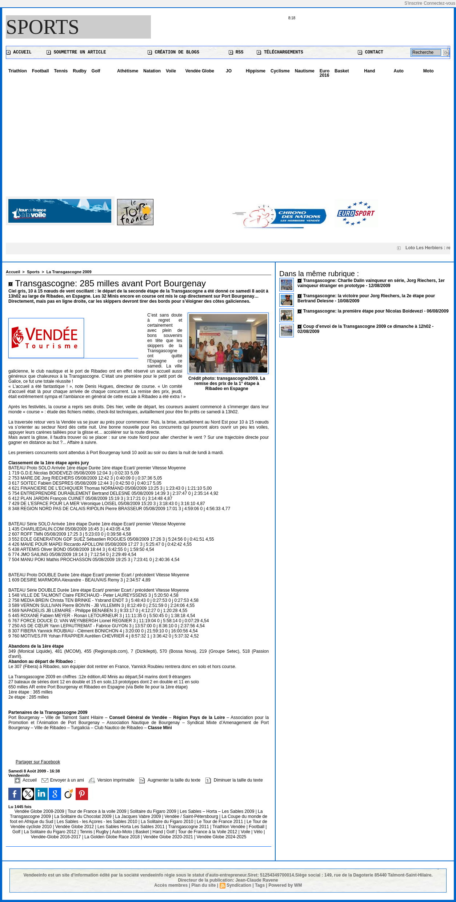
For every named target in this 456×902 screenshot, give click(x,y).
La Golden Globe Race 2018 (112, 836)
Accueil (19, 52)
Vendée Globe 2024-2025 (222, 836)
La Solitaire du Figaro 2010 (167, 821)
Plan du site (203, 885)
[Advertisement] (228, 135)
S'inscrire (413, 3)
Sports (42, 27)
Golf (96, 70)
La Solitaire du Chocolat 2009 (83, 816)
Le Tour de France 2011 (220, 821)
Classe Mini (160, 727)
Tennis (61, 70)
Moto (428, 70)
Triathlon (17, 70)
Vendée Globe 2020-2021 (168, 836)
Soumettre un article (76, 52)
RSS (236, 52)
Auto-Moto (122, 831)
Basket (342, 70)
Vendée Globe (199, 70)
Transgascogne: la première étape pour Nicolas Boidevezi (363, 311)
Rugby (103, 831)
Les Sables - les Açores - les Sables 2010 (98, 821)
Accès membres (171, 885)
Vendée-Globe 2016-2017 (56, 836)
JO (229, 70)
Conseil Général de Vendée (139, 717)
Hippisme (255, 70)
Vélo (258, 831)
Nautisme (305, 70)
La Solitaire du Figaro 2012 (50, 831)
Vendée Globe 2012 (75, 826)
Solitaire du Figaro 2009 (153, 811)
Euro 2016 (324, 73)
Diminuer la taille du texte (234, 780)
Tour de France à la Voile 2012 (208, 831)
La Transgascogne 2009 (68, 272)
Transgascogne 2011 (189, 826)
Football (40, 70)
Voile (171, 70)
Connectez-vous (439, 3)
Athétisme (127, 70)
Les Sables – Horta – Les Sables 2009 (218, 811)
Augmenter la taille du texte (169, 780)
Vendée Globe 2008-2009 (40, 811)
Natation (152, 70)
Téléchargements (280, 52)
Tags (260, 885)
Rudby (79, 70)
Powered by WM (285, 885)
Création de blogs (173, 52)
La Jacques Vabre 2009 (138, 816)
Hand (369, 70)
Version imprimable (111, 780)
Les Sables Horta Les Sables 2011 (131, 826)
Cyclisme (280, 70)
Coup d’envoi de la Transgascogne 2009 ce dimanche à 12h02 (367, 326)
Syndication (239, 885)
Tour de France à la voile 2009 (98, 811)
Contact (370, 52)
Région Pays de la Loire (200, 717)
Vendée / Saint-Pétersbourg (191, 816)
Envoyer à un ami (62, 780)
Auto (399, 70)
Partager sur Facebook (38, 761)
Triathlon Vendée (229, 826)
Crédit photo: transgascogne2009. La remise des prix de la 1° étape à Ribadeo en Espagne (226, 383)
